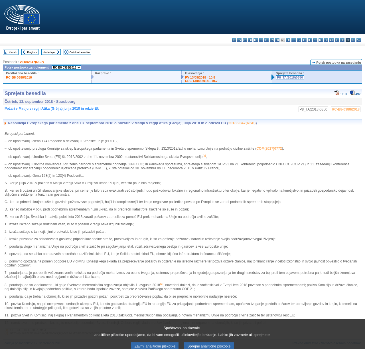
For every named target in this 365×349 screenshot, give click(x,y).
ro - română (337, 40)
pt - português (331, 40)
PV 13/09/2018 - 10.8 (200, 77)
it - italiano (293, 40)
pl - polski (326, 40)
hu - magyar (310, 40)
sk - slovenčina (342, 40)
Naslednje (48, 52)
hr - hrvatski (288, 40)
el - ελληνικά (266, 40)
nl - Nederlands (321, 40)
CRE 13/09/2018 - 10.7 (201, 81)
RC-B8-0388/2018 (19, 77)
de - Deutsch (256, 40)
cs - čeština (245, 40)
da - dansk (250, 40)
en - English (272, 40)
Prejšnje (32, 52)
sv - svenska (358, 40)
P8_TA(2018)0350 (290, 77)
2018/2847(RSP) (32, 62)
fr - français (277, 40)
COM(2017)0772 (269, 149)
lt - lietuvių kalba (304, 40)
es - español (239, 40)
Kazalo (13, 52)
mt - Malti (315, 40)
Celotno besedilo (79, 52)
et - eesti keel (261, 40)
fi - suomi (353, 40)
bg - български (234, 40)
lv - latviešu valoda (299, 40)
